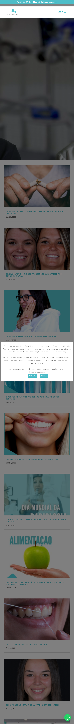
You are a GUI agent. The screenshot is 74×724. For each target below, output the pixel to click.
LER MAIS (32, 376)
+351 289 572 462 (25, 2)
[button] (67, 717)
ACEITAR (43, 376)
